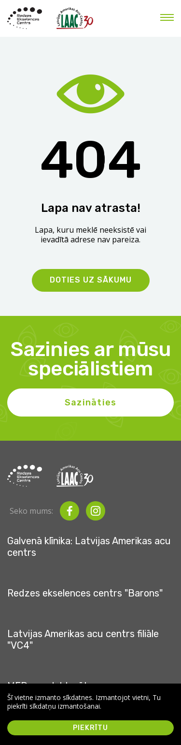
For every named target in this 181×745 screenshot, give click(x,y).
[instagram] (95, 511)
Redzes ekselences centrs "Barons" (85, 593)
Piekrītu (90, 728)
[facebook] (69, 511)
